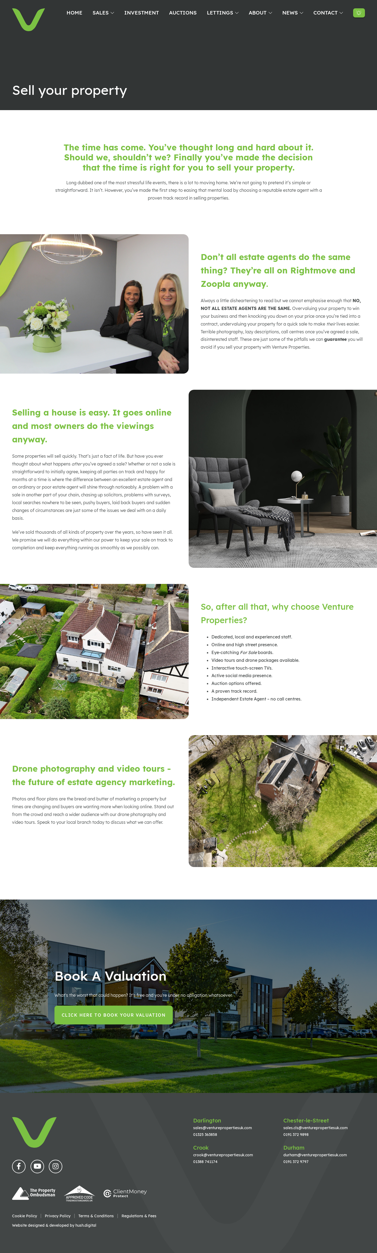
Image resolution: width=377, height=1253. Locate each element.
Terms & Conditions (96, 1216)
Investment (141, 12)
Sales (101, 12)
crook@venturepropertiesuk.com (223, 1155)
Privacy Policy (58, 1216)
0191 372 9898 (296, 1134)
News (290, 12)
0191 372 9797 (296, 1161)
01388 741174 (205, 1161)
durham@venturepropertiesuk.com (315, 1155)
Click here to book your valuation (114, 1015)
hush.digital (85, 1225)
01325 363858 (205, 1134)
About (257, 12)
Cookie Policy (24, 1216)
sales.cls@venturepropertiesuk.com (315, 1127)
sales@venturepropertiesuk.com (222, 1127)
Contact (325, 12)
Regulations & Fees (139, 1216)
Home (74, 12)
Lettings (220, 12)
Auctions (183, 12)
